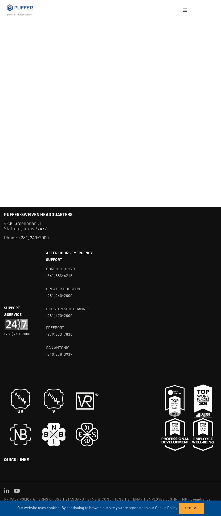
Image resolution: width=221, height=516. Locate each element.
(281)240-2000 (34, 237)
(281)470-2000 (59, 315)
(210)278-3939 (59, 354)
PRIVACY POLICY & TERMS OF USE (33, 499)
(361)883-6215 (59, 275)
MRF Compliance (196, 499)
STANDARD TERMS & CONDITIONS (95, 499)
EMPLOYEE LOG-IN (162, 499)
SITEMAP (135, 499)
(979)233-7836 (59, 334)
